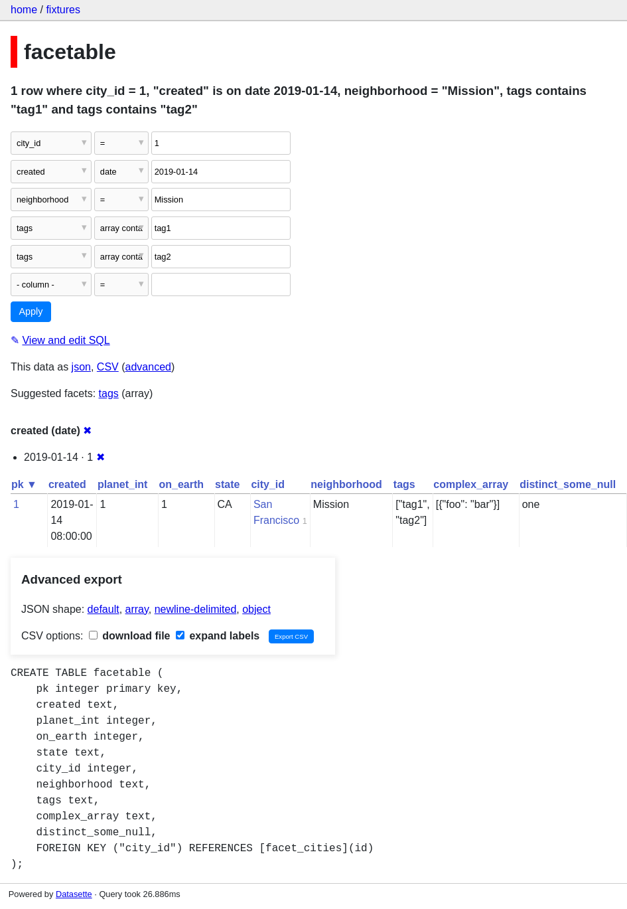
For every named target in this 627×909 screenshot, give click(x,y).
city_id (268, 484)
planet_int (123, 484)
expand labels (217, 635)
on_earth (181, 484)
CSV (108, 366)
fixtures (63, 9)
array (137, 609)
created (67, 484)
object (256, 609)
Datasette (74, 894)
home (24, 9)
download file (130, 635)
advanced (148, 366)
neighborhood (346, 484)
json (81, 366)
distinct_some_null (568, 484)
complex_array (470, 484)
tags (109, 393)
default (103, 609)
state (227, 484)
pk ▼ (24, 484)
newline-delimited (196, 609)
